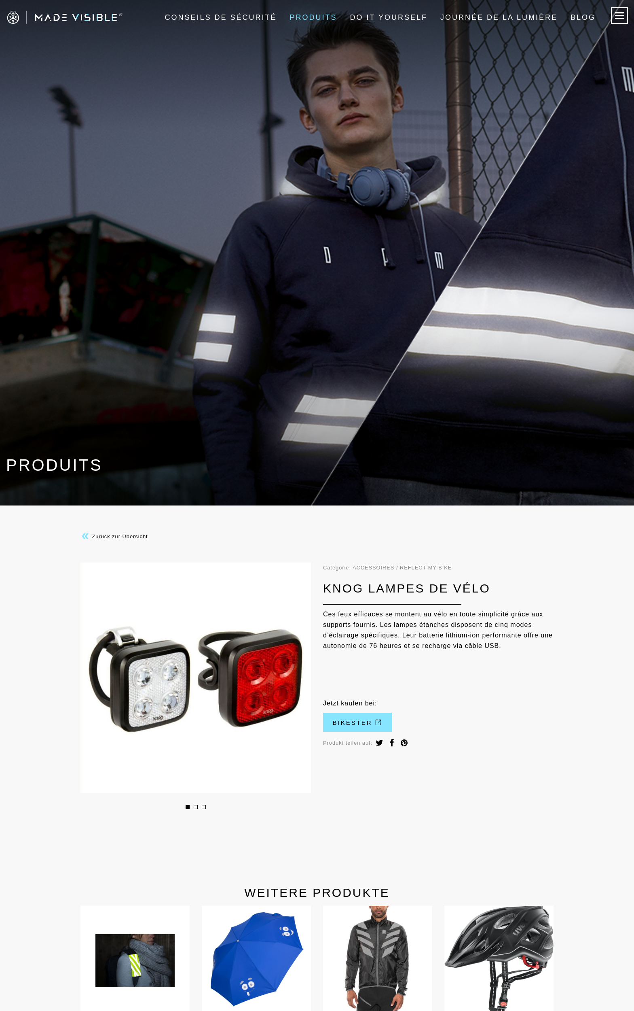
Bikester (358, 722)
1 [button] (188, 807)
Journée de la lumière (499, 17)
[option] (195, 678)
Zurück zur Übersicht (114, 536)
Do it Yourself (388, 17)
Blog (583, 17)
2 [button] (196, 807)
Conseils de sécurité (221, 17)
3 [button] (204, 807)
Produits (313, 17)
